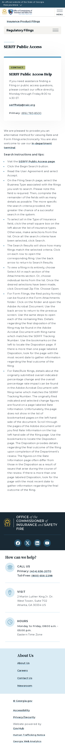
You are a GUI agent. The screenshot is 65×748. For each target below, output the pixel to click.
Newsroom (24, 685)
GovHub (18, 728)
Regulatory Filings (20, 30)
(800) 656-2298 (41, 575)
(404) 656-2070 (40, 571)
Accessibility (21, 710)
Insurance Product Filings (23, 21)
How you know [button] (11, 5)
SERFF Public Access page (37, 161)
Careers (22, 670)
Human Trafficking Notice (29, 734)
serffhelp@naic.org (22, 104)
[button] (55, 30)
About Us (23, 663)
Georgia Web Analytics (27, 741)
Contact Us (24, 678)
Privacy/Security (24, 717)
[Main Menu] (59, 12)
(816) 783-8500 (31, 113)
